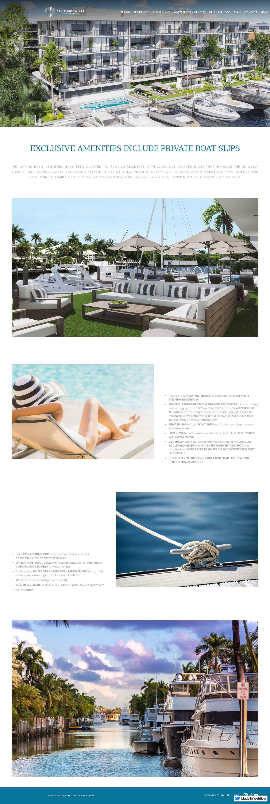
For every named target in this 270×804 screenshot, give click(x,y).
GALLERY (226, 795)
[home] (66, 11)
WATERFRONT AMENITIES (190, 12)
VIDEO (264, 12)
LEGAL (236, 795)
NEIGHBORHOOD (220, 12)
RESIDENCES (142, 12)
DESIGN (125, 12)
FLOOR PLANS (161, 12)
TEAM (237, 12)
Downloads (212, 795)
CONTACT (250, 12)
